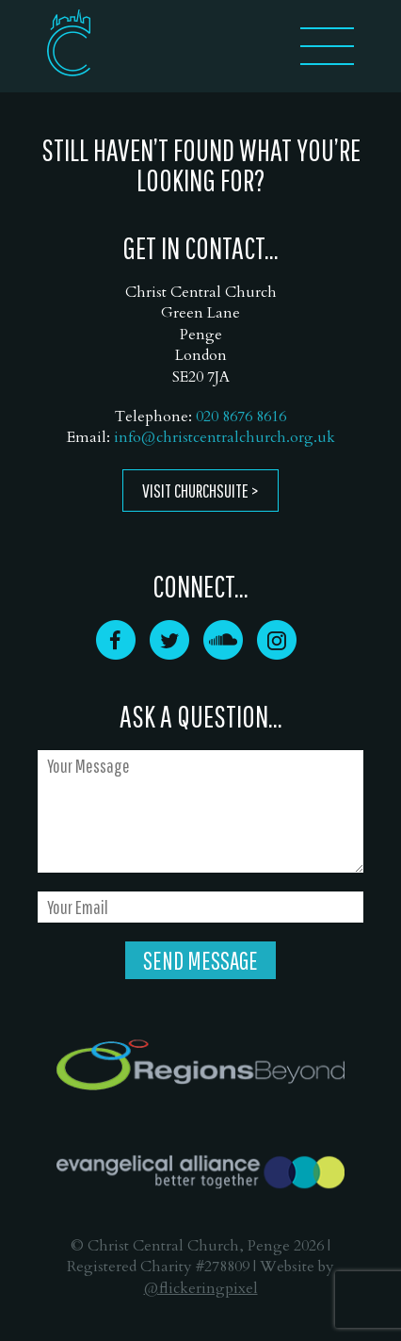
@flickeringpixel (201, 1288)
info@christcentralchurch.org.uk (224, 437)
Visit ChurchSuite (195, 490)
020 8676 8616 (241, 416)
